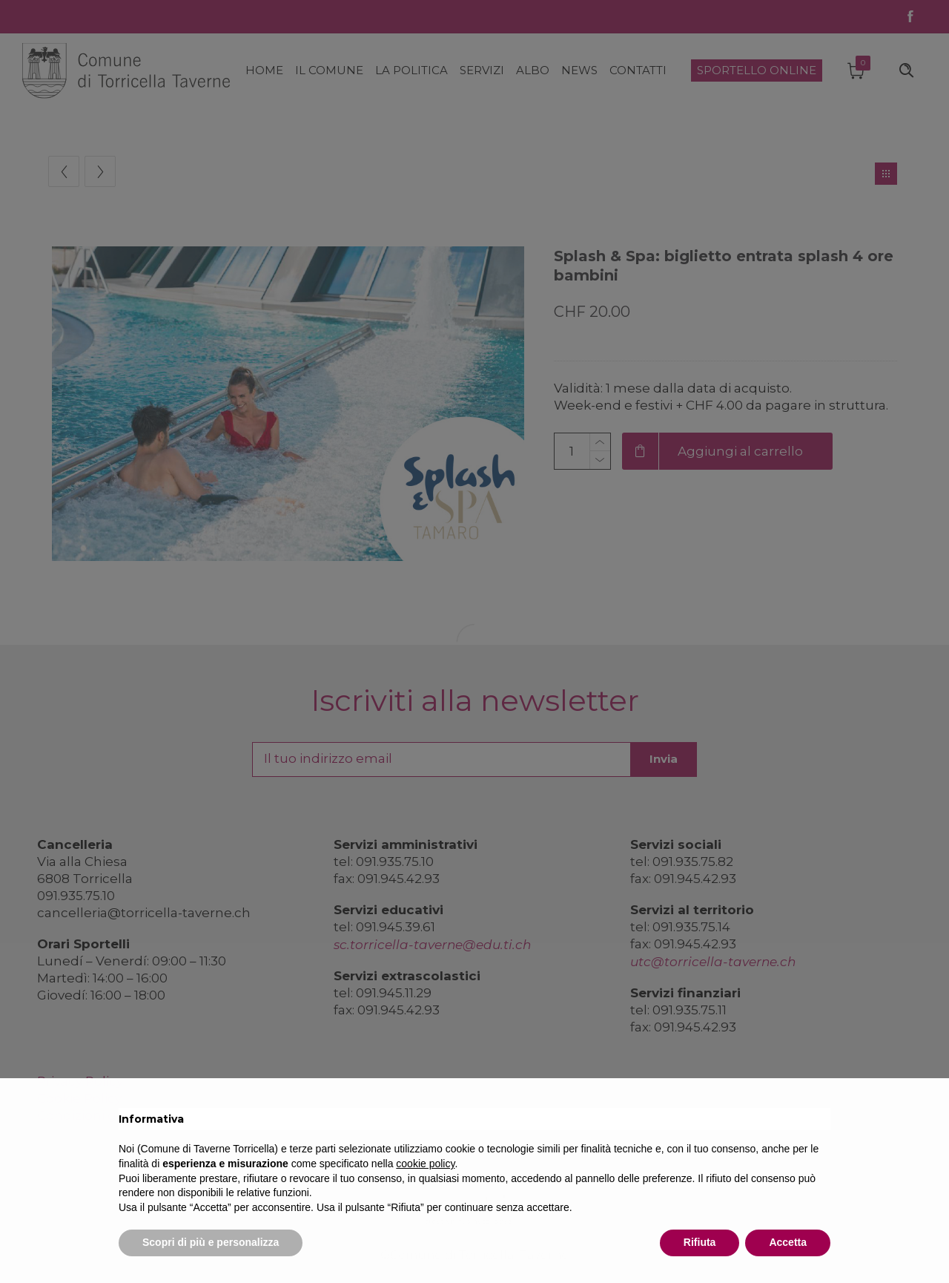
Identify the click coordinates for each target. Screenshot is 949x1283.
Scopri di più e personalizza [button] (210, 1242)
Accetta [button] (788, 1242)
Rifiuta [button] (700, 1242)
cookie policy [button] (425, 1163)
